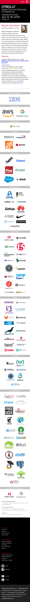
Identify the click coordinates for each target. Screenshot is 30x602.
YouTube (5, 576)
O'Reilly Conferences (6, 556)
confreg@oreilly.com (7, 598)
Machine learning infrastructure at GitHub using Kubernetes (15, 61)
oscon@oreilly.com (6, 504)
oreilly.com (4, 558)
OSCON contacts (18, 514)
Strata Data (4, 545)
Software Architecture (7, 543)
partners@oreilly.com (21, 510)
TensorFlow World (6, 546)
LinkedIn (5, 579)
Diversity (4, 531)
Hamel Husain (16, 66)
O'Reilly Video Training (7, 560)
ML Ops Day (4, 63)
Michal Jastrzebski (5, 66)
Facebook (5, 569)
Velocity (3, 548)
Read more (20, 83)
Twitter (5, 566)
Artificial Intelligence (6, 541)
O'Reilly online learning (7, 555)
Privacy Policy (5, 534)
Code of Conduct (5, 533)
